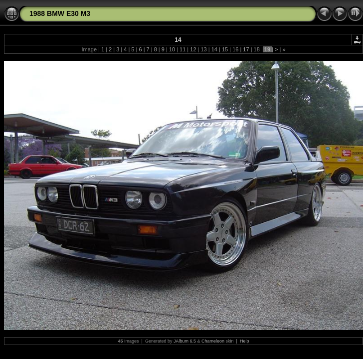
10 (172, 49)
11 (182, 49)
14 (214, 49)
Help (244, 341)
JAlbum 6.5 (185, 341)
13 (203, 49)
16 (235, 49)
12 (192, 49)
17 (245, 49)
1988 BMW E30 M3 (59, 13)
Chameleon (212, 341)
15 (224, 49)
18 (256, 49)
